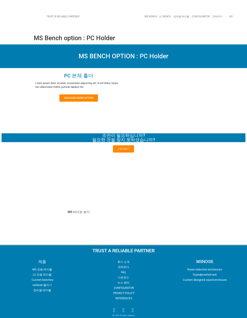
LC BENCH (165, 16)
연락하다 (217, 16)
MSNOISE (204, 261)
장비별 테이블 (181, 16)
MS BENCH (150, 16)
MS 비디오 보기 (79, 212)
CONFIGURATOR (201, 16)
